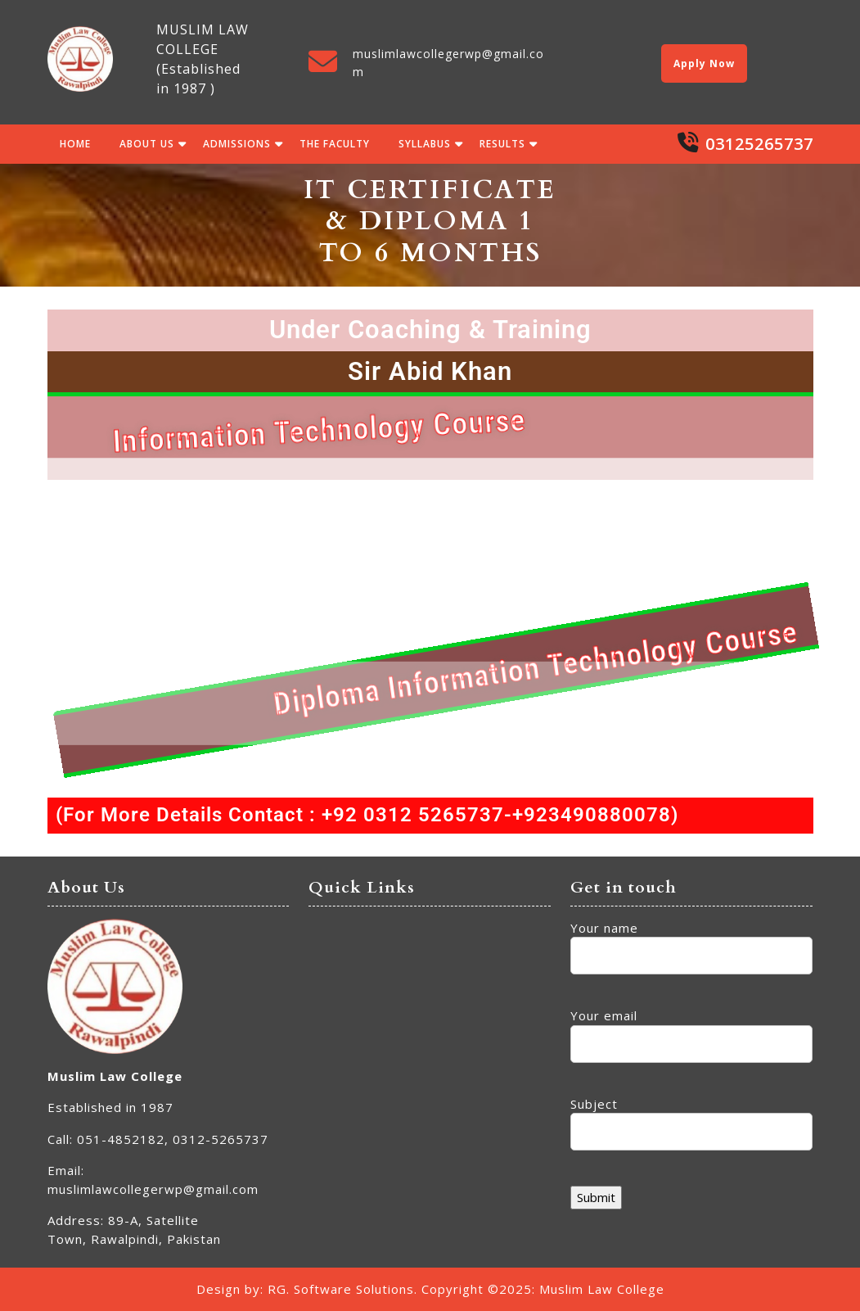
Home (75, 144)
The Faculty (334, 144)
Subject (691, 1118)
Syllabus (424, 144)
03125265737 (759, 144)
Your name (691, 942)
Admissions (237, 144)
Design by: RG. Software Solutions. (306, 1289)
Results (502, 144)
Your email (691, 1029)
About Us (146, 144)
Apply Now (704, 63)
